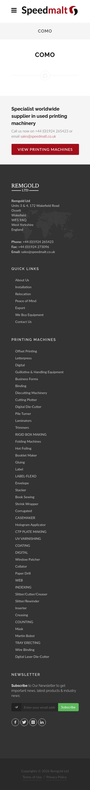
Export (20, 308)
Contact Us (23, 322)
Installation (23, 287)
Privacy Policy (56, 777)
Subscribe (68, 707)
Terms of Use (32, 777)
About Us (22, 280)
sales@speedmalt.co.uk (38, 136)
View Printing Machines (45, 149)
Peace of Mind (25, 301)
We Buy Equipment (29, 315)
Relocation (23, 294)
